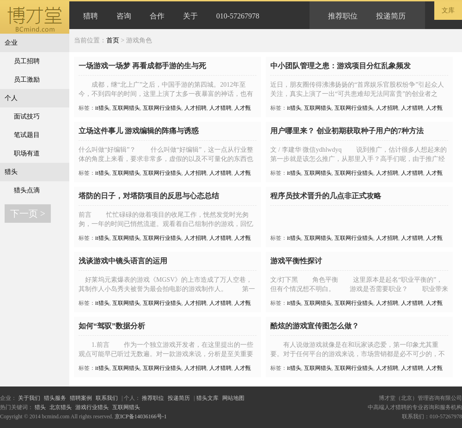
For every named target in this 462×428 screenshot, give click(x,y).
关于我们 (29, 398)
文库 (448, 10)
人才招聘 (195, 108)
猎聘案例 (81, 398)
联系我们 (107, 398)
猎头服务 (55, 398)
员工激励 (27, 79)
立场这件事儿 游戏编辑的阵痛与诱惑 (139, 131)
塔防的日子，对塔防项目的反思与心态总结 (149, 196)
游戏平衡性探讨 (296, 261)
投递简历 (391, 16)
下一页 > (27, 213)
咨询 (123, 16)
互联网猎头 (126, 108)
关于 (190, 16)
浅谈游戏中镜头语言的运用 (123, 261)
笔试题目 (27, 134)
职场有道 (27, 153)
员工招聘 (27, 61)
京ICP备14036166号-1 (141, 416)
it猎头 (102, 108)
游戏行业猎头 (92, 407)
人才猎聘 (220, 108)
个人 (11, 98)
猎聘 (90, 16)
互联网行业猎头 (162, 108)
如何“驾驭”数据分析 (112, 326)
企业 (11, 42)
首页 (112, 40)
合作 (157, 16)
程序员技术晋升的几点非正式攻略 (325, 196)
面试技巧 (27, 116)
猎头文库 (207, 398)
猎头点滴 (27, 190)
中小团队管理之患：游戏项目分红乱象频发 (340, 66)
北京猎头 (60, 407)
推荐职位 (343, 16)
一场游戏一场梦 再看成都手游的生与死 (142, 66)
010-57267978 (237, 16)
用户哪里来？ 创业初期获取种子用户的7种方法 (347, 131)
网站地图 (233, 398)
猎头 (11, 171)
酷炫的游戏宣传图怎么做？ (314, 326)
